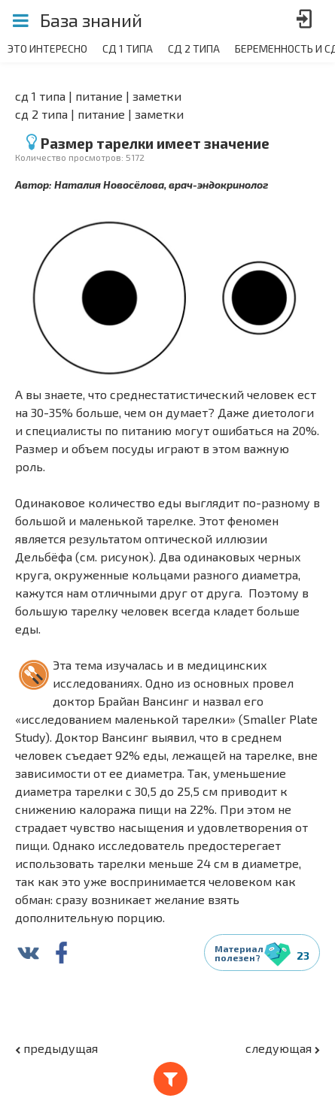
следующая (282, 1048)
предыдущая (56, 1048)
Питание (99, 96)
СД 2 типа (41, 114)
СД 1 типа (40, 96)
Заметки (156, 96)
